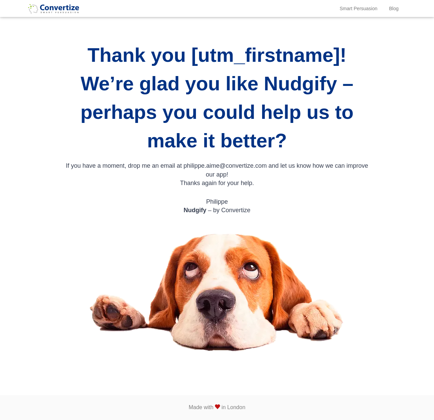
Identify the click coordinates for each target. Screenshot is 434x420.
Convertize (53, 11)
